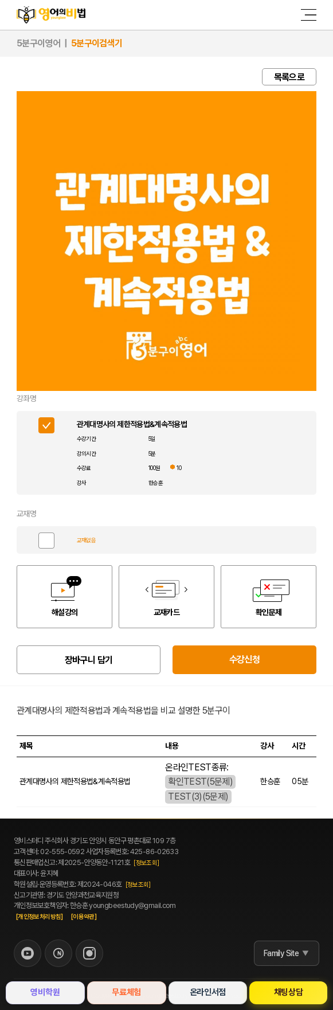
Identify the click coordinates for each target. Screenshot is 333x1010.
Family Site (281, 953)
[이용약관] (83, 917)
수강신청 (244, 659)
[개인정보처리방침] (39, 917)
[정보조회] (146, 863)
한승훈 (155, 482)
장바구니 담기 (89, 660)
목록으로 (289, 77)
